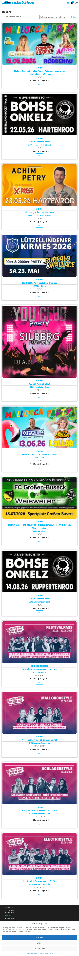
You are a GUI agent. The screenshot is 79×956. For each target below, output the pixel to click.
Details (39, 84)
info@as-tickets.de (9, 915)
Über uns (7, 926)
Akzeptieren (39, 945)
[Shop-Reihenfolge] (53, 17)
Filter (73, 17)
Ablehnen (39, 951)
